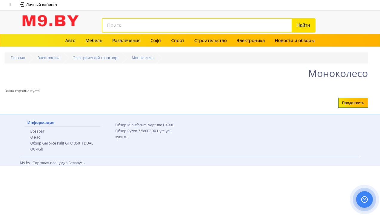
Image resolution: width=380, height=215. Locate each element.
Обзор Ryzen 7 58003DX (136, 130)
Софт (155, 40)
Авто (70, 40)
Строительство (210, 40)
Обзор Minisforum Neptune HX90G (145, 125)
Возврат (37, 131)
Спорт (177, 40)
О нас (35, 137)
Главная (18, 57)
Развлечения (126, 40)
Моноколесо (143, 57)
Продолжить (353, 102)
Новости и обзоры (295, 40)
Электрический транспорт (96, 57)
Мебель (93, 40)
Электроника (251, 40)
